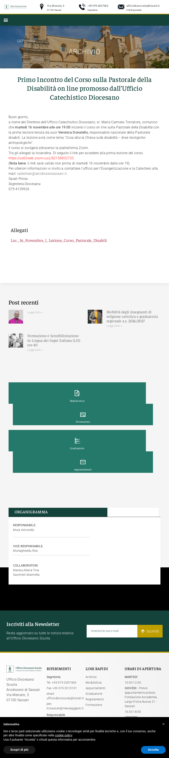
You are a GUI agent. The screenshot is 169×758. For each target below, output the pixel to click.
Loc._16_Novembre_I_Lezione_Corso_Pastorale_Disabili (59, 240)
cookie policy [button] (63, 735)
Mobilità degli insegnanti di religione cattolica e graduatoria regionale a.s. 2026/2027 (132, 316)
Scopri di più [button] (19, 749)
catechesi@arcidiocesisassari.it (42, 174)
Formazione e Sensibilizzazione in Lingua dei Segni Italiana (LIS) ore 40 (53, 340)
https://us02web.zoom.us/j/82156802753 (41, 158)
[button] (5, 20)
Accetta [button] (153, 749)
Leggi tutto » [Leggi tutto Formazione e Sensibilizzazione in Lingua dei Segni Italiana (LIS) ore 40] (35, 349)
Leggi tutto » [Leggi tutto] (35, 312)
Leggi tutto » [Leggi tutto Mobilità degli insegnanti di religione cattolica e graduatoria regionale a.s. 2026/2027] (114, 325)
